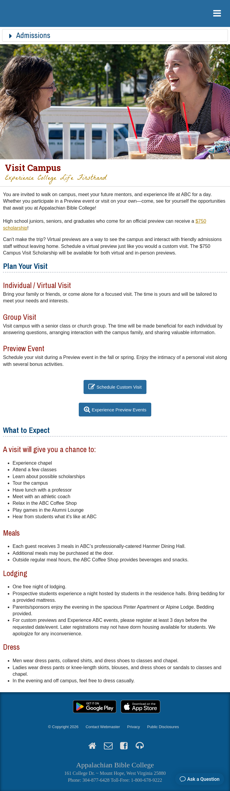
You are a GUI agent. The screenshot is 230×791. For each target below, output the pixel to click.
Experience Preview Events (119, 409)
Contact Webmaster (103, 727)
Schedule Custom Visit (119, 387)
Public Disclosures (163, 727)
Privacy (133, 727)
